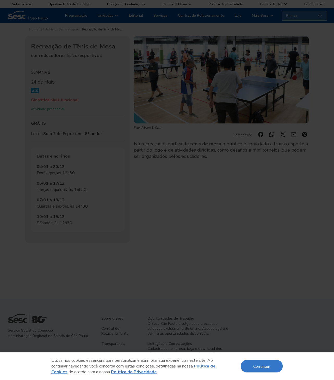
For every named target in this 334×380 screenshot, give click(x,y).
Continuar (261, 366)
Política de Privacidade (134, 372)
